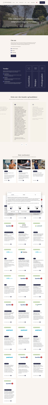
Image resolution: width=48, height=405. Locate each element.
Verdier (17, 2)
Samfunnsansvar (21, 2)
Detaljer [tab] (24, 194)
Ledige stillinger (33, 2)
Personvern (43, 399)
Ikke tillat (13, 211)
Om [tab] (35, 194)
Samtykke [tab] (12, 194)
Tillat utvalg (24, 211)
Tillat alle (35, 211)
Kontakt (42, 2)
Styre (25, 2)
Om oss (14, 2)
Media (26, 399)
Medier (28, 2)
